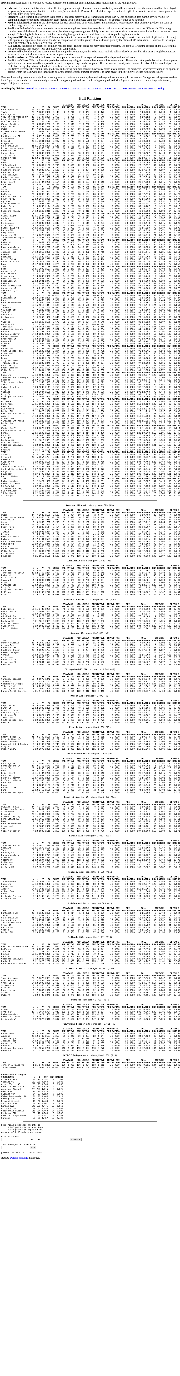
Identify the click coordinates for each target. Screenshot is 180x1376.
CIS (137, 88)
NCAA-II (50, 88)
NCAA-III (61, 88)
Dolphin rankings (19, 1363)
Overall (30, 88)
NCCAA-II (105, 88)
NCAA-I (39, 88)
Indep (161, 88)
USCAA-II (129, 88)
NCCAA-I (92, 88)
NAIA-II (81, 88)
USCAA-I (117, 88)
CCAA (144, 88)
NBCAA (152, 88)
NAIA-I (72, 88)
